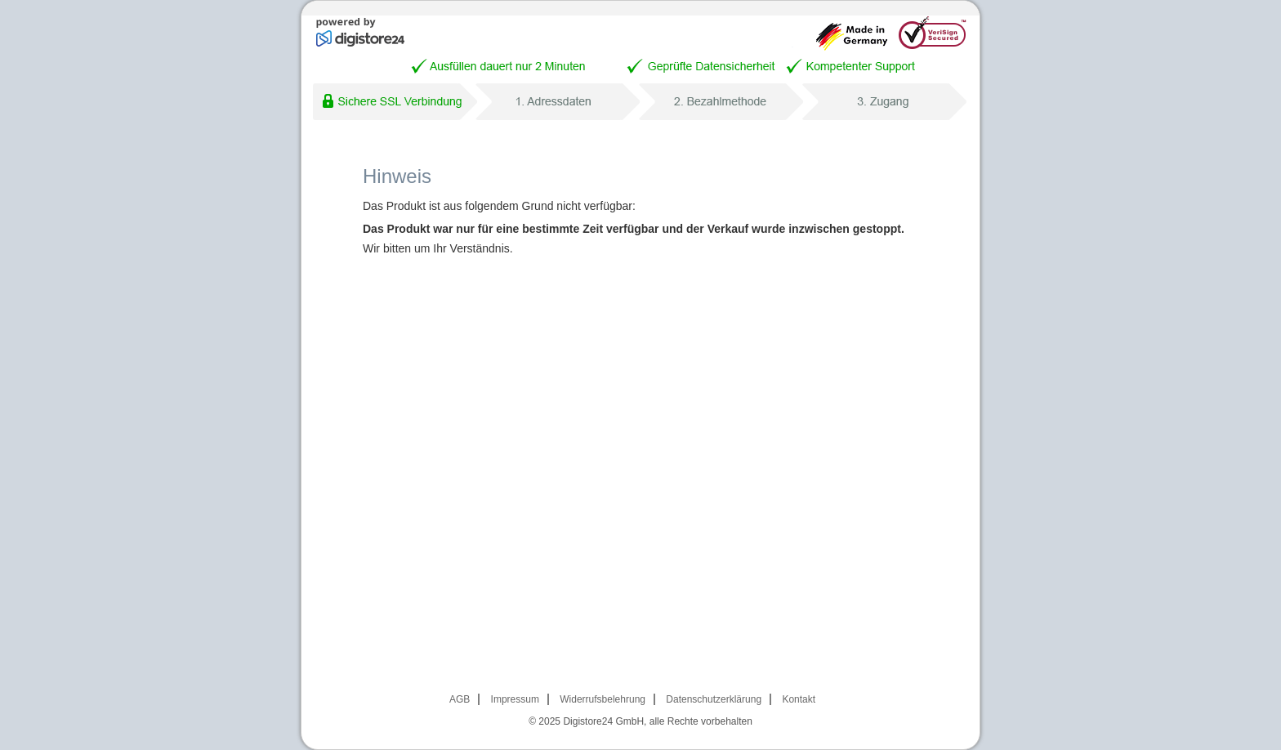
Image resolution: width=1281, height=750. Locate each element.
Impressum (515, 699)
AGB (459, 699)
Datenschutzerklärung (713, 699)
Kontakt (798, 699)
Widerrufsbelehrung (602, 699)
